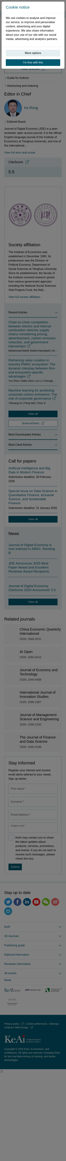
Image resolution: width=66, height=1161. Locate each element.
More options (33, 53)
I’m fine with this (33, 62)
